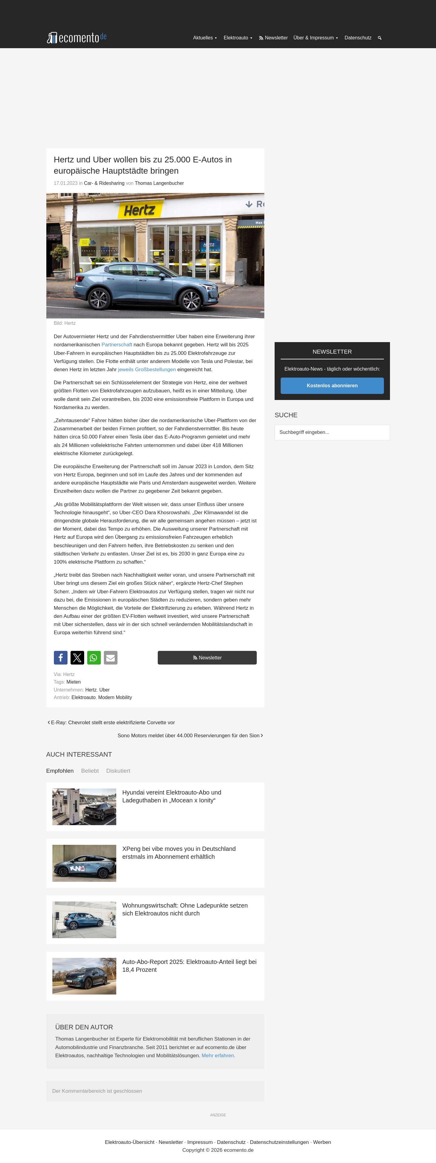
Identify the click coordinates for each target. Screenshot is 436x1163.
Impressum (200, 1142)
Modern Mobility (115, 697)
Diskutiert (118, 771)
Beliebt (90, 771)
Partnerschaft (116, 345)
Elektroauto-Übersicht (129, 1142)
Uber (104, 689)
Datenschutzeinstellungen (279, 1142)
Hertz (91, 689)
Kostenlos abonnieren (332, 385)
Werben (322, 1142)
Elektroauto (83, 697)
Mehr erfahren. (219, 1055)
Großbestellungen (155, 369)
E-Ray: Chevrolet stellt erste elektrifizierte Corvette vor (113, 722)
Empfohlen (60, 771)
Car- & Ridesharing (104, 183)
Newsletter (210, 657)
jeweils (126, 369)
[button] (61, 658)
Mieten (74, 682)
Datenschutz (231, 1142)
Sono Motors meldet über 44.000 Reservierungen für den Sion (188, 735)
